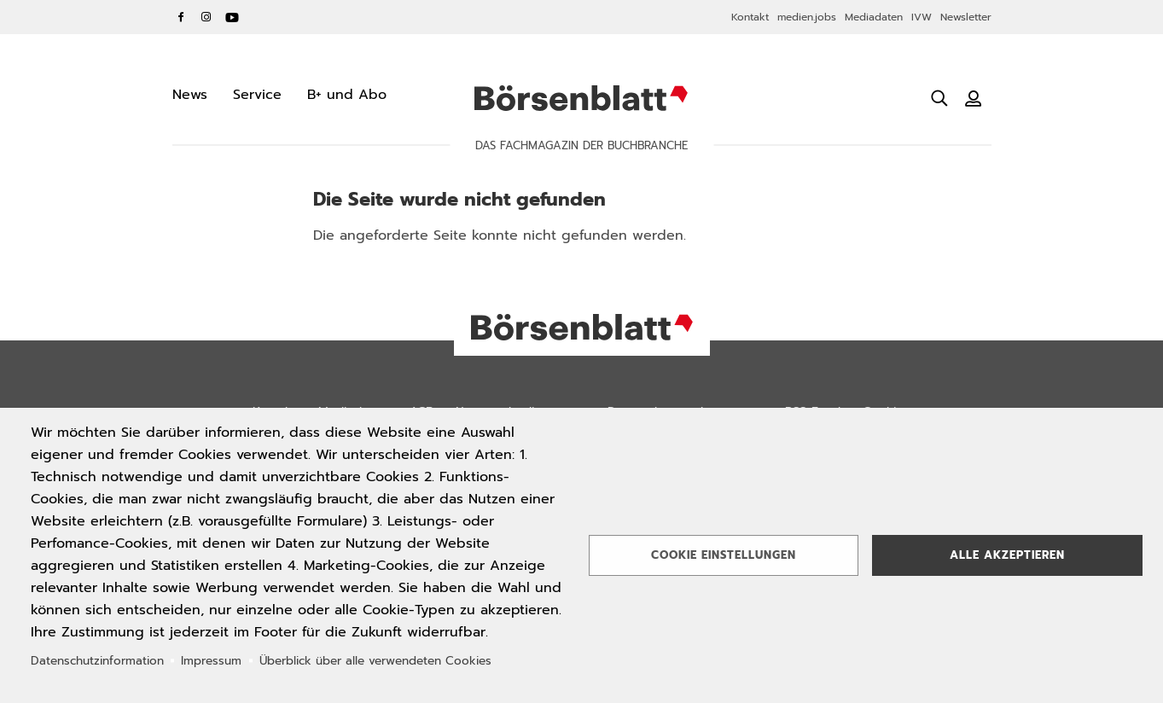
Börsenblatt (581, 98)
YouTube (232, 17)
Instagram (206, 17)
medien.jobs (806, 17)
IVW (921, 17)
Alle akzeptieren (1007, 555)
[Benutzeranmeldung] (974, 98)
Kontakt (750, 17)
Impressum (211, 661)
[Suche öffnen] (939, 98)
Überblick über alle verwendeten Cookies (375, 661)
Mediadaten (874, 17)
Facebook (180, 17)
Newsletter (965, 17)
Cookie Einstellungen (723, 555)
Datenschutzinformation (97, 661)
